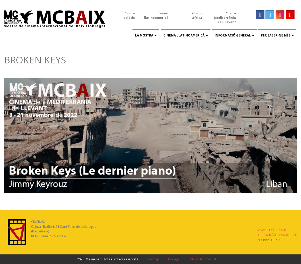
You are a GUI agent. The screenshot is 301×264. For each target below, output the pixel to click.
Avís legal (173, 259)
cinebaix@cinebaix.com (277, 234)
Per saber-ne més (277, 35)
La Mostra (146, 35)
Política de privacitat (202, 259)
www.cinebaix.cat (272, 229)
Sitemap (153, 259)
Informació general (234, 35)
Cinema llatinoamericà (185, 35)
